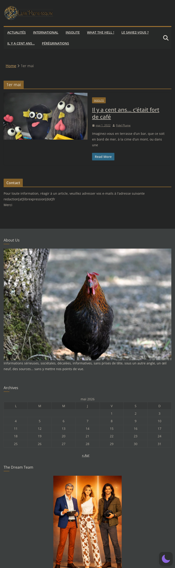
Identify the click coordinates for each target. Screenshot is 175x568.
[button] (166, 559)
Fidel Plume (123, 125)
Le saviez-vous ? (135, 32)
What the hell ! (100, 32)
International (45, 32)
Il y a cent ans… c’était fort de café (125, 113)
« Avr (86, 455)
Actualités (16, 32)
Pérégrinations (55, 43)
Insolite (73, 32)
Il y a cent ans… (21, 43)
